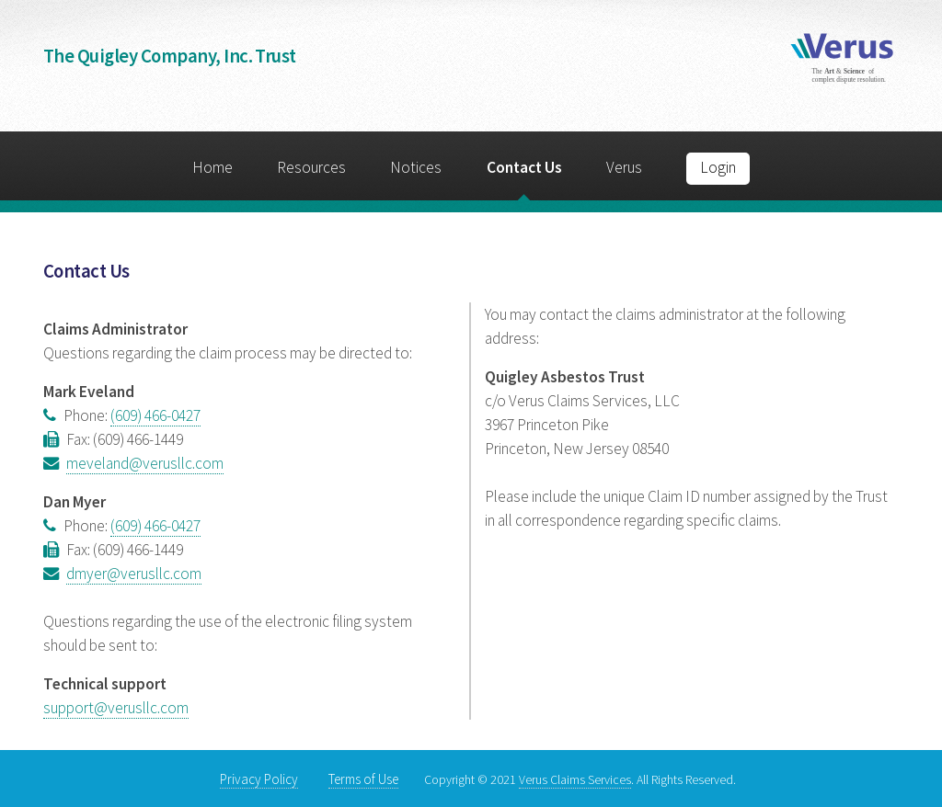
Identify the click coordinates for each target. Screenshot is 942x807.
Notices (416, 167)
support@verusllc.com (116, 708)
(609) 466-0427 (155, 415)
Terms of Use (363, 779)
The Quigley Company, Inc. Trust (169, 56)
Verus (624, 167)
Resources (311, 167)
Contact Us (524, 167)
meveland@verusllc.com (145, 463)
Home (212, 167)
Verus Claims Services (575, 779)
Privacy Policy (259, 779)
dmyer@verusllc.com (133, 573)
